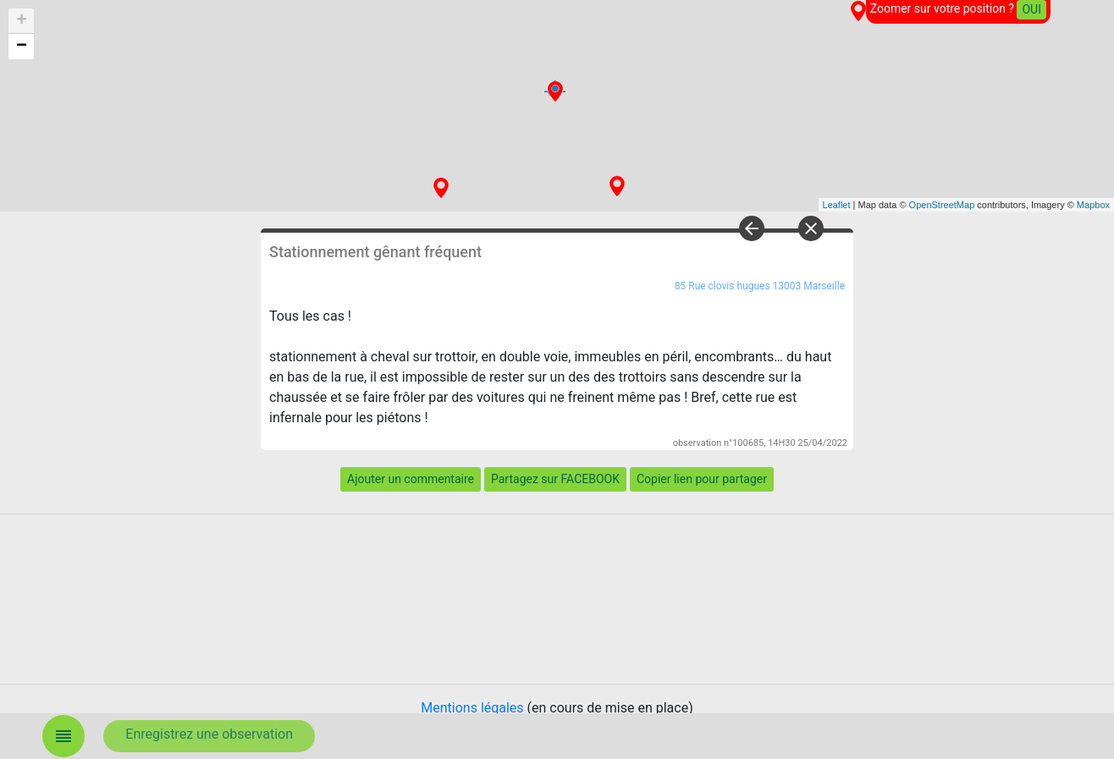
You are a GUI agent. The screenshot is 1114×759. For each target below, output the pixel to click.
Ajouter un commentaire (410, 479)
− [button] (21, 46)
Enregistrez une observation (209, 734)
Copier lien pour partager (702, 479)
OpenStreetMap (942, 205)
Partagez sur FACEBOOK (555, 479)
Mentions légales (472, 708)
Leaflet (837, 205)
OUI (1031, 9)
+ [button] (21, 21)
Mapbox (1093, 205)
